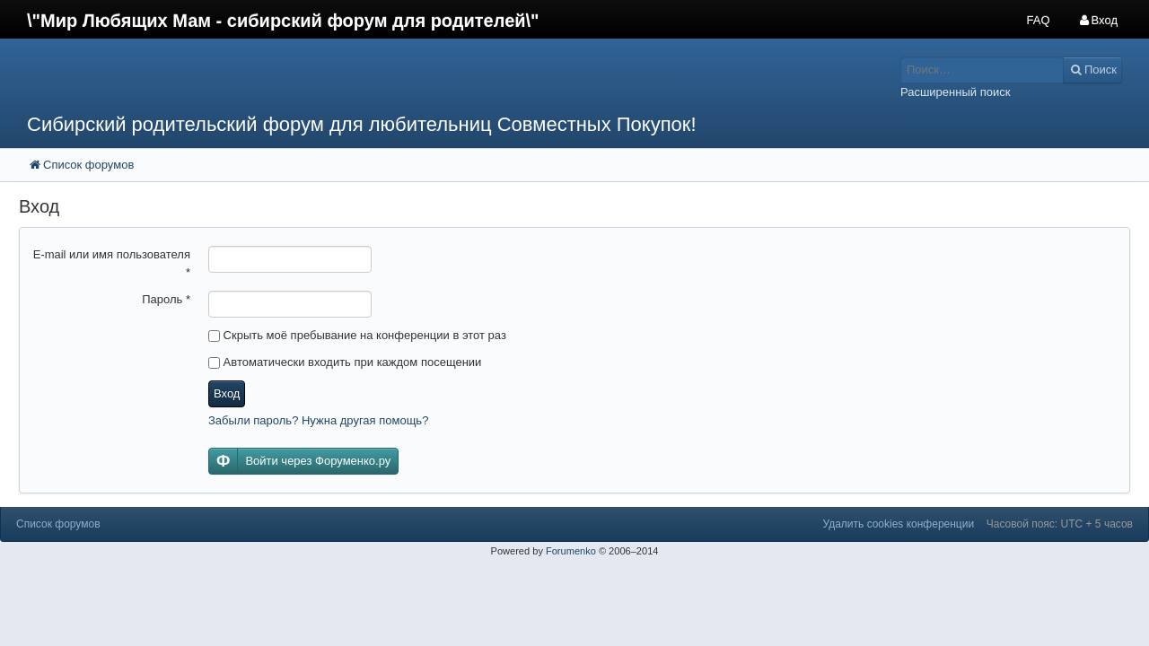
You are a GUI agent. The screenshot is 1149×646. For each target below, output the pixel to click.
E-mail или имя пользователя (111, 263)
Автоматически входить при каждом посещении (344, 362)
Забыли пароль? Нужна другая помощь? (318, 420)
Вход (227, 393)
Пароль (166, 299)
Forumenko (571, 551)
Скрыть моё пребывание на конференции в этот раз (357, 335)
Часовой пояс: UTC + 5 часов (1060, 524)
